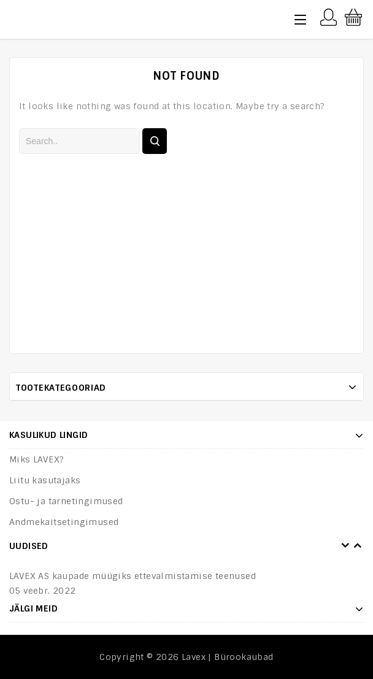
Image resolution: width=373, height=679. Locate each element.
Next (358, 546)
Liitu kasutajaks (44, 480)
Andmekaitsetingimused (63, 521)
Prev (345, 546)
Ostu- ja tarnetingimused (66, 501)
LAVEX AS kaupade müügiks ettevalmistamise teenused (132, 575)
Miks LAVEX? (36, 459)
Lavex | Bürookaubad (228, 656)
